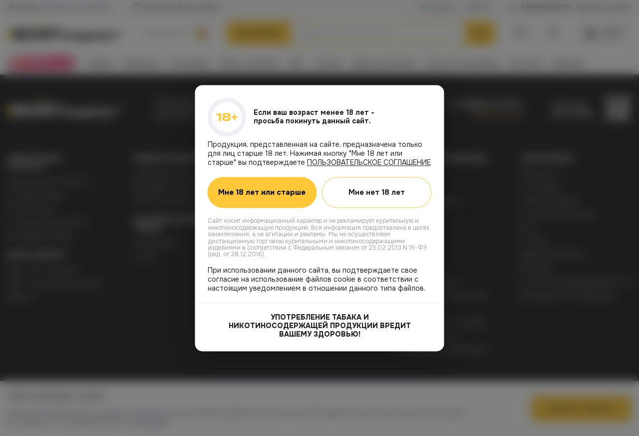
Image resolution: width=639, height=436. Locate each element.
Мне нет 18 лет (376, 192)
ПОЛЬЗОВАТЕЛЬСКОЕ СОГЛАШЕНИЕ (369, 162)
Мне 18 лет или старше (262, 192)
